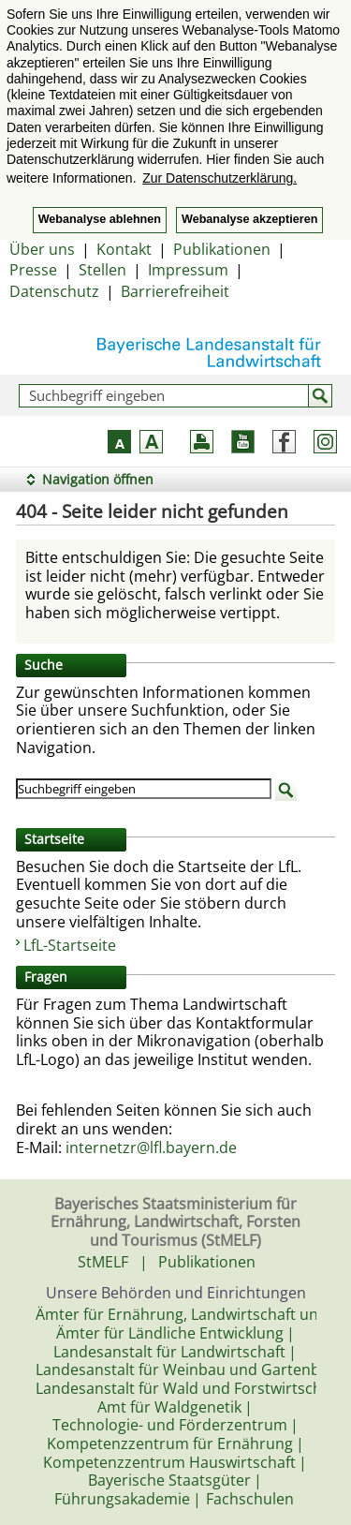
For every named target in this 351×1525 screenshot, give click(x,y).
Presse (33, 269)
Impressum (188, 269)
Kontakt (124, 249)
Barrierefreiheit (175, 291)
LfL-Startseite (69, 945)
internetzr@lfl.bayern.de (151, 1147)
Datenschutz (54, 291)
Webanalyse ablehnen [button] (99, 219)
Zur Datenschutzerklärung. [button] (219, 177)
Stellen (102, 269)
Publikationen (222, 249)
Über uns (42, 249)
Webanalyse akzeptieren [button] (249, 219)
